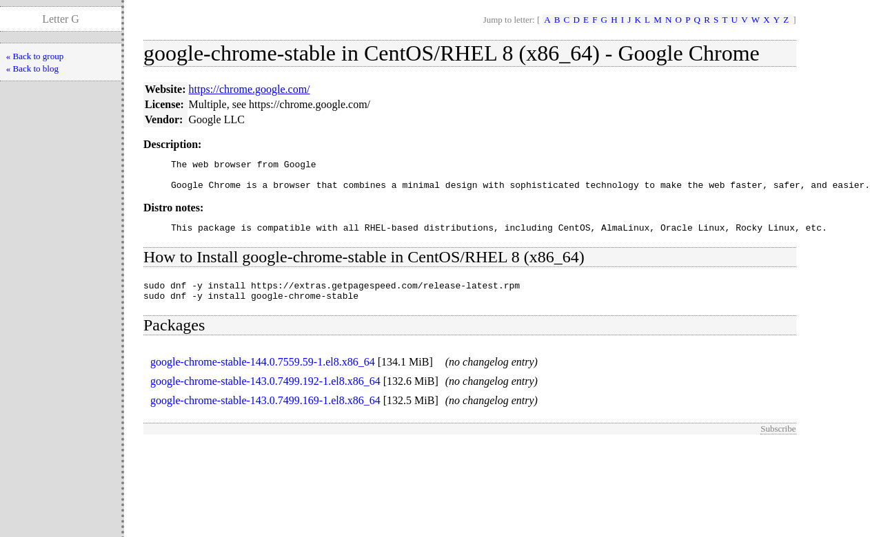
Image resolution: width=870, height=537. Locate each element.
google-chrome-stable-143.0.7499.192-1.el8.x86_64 (265, 393)
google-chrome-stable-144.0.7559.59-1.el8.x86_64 (262, 374)
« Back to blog (32, 68)
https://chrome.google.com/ (249, 89)
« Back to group (34, 56)
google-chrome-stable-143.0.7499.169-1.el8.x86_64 (265, 413)
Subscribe (778, 441)
